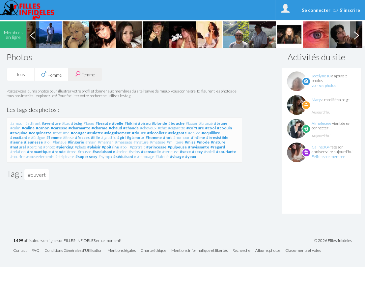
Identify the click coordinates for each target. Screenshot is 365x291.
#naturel (18, 147)
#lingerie (76, 142)
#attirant (33, 123)
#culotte (95, 132)
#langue (60, 142)
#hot (167, 137)
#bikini (131, 123)
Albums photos (267, 251)
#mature (141, 142)
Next (356, 34)
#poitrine (110, 147)
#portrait (137, 147)
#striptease (64, 156)
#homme (154, 137)
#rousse (84, 151)
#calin (15, 127)
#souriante (226, 151)
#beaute (103, 123)
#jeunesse (33, 142)
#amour (17, 123)
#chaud (115, 127)
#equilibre (211, 132)
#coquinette (40, 132)
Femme (85, 74)
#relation (18, 151)
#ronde (59, 151)
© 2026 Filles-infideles (333, 241)
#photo (49, 147)
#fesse (68, 137)
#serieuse (170, 151)
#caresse (59, 127)
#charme (99, 127)
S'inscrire (350, 10)
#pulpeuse (177, 147)
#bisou (144, 123)
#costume (61, 132)
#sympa (105, 156)
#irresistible (217, 137)
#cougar (78, 132)
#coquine (18, 132)
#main (91, 142)
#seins (134, 151)
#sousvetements (40, 156)
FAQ (36, 251)
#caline (28, 127)
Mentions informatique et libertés (199, 251)
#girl (121, 137)
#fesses (82, 137)
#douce (139, 132)
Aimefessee (321, 123)
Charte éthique (153, 251)
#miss (190, 142)
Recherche (241, 251)
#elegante (177, 132)
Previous (32, 34)
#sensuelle (151, 151)
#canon (42, 127)
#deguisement (117, 132)
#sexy (197, 151)
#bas (66, 123)
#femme (54, 137)
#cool (210, 127)
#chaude (131, 127)
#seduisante (104, 151)
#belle (117, 123)
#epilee (194, 132)
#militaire (175, 142)
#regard (218, 147)
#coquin (224, 127)
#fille (95, 137)
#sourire (17, 156)
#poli (124, 147)
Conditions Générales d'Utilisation (73, 251)
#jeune (16, 142)
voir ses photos (324, 85)
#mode (203, 142)
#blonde (159, 123)
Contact (20, 251)
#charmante (79, 127)
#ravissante (198, 147)
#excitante (20, 137)
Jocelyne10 (321, 75)
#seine (121, 151)
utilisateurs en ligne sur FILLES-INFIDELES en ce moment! (67, 241)
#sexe (185, 151)
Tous (20, 74)
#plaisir (93, 147)
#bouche (176, 123)
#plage (80, 147)
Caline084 (321, 147)
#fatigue (38, 137)
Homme (51, 74)
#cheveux (148, 127)
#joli (47, 142)
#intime (198, 137)
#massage (123, 142)
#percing (34, 147)
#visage (177, 156)
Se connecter (316, 10)
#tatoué (162, 156)
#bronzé (206, 123)
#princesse (156, 147)
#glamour (135, 137)
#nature (218, 142)
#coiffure (195, 127)
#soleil (209, 151)
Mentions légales (121, 251)
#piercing (64, 147)
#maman (106, 142)
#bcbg (76, 123)
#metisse (157, 142)
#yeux (190, 156)
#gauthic (108, 137)
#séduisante (124, 156)
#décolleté (157, 132)
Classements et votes (303, 251)
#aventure (51, 123)
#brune (220, 123)
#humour (181, 137)
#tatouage (145, 156)
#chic (162, 127)
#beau (89, 123)
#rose (71, 151)
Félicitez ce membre (328, 156)
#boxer (192, 123)
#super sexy (86, 156)
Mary (316, 99)
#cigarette (176, 127)
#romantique (39, 151)
